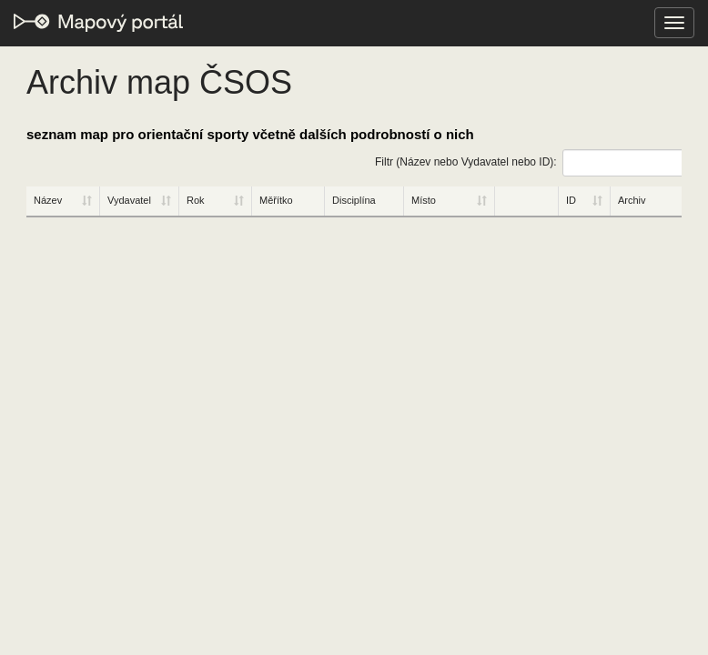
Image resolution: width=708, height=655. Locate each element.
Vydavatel (129, 200)
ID (571, 200)
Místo (423, 200)
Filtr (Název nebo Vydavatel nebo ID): (528, 162)
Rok (196, 200)
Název (48, 200)
